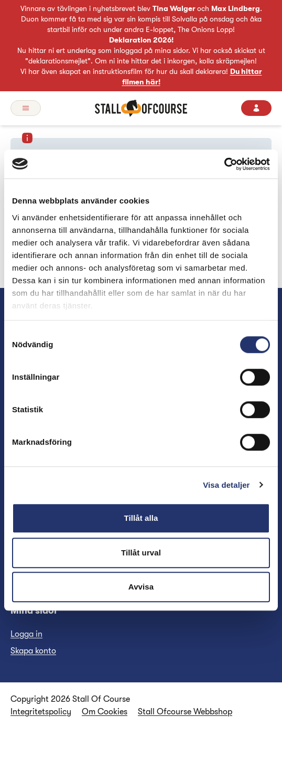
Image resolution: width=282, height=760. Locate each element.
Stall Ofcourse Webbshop (185, 711)
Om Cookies (104, 711)
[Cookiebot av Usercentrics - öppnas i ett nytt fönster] (224, 164)
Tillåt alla (141, 517)
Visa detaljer (226, 484)
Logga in (26, 634)
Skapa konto (33, 651)
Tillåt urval (141, 552)
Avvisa (141, 586)
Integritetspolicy (40, 711)
